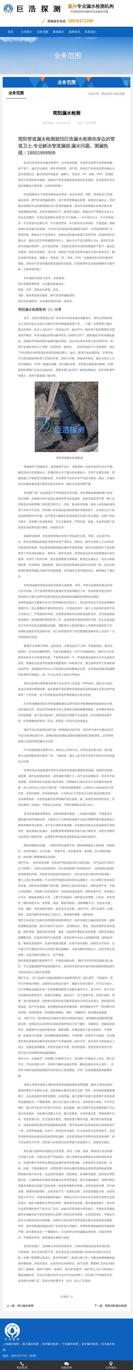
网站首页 (107, 93)
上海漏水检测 (32, 1325)
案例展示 (58, 31)
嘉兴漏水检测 (52, 1325)
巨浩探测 (90, 123)
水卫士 (102, 1354)
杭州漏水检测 (72, 1325)
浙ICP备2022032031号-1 (65, 1354)
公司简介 (26, 31)
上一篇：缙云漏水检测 (20, 1305)
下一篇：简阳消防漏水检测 (110, 1305)
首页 (10, 31)
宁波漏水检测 (92, 1325)
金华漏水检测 (111, 1325)
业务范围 (42, 31)
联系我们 (90, 31)
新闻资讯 (74, 31)
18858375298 (80, 20)
